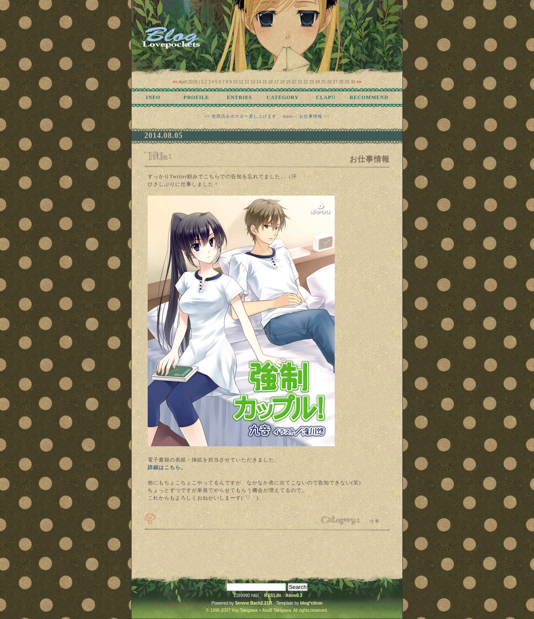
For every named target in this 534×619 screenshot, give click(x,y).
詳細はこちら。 (167, 467)
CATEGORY (283, 97)
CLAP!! (326, 97)
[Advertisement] (267, 552)
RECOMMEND (369, 97)
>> (358, 82)
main (288, 116)
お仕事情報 (370, 159)
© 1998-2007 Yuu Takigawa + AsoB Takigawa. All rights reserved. (267, 610)
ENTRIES (239, 97)
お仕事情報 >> (314, 116)
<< (175, 82)
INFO (153, 97)
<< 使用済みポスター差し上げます (240, 116)
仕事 (375, 521)
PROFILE (196, 97)
